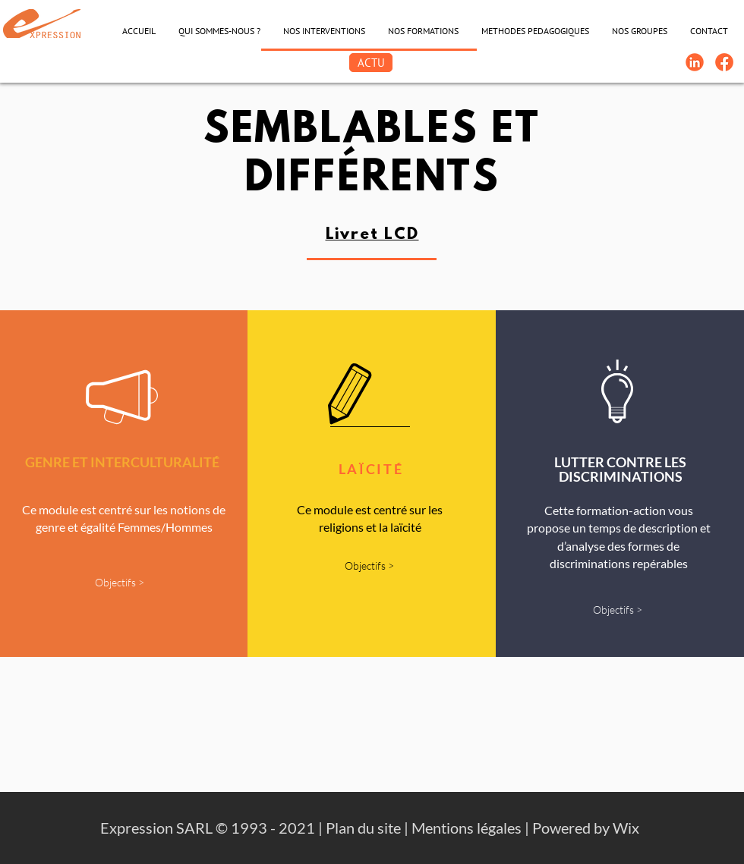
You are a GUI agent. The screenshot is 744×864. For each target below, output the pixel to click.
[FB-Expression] (724, 62)
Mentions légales (466, 827)
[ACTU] (370, 62)
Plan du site (363, 827)
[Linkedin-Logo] (694, 62)
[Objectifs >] (119, 583)
